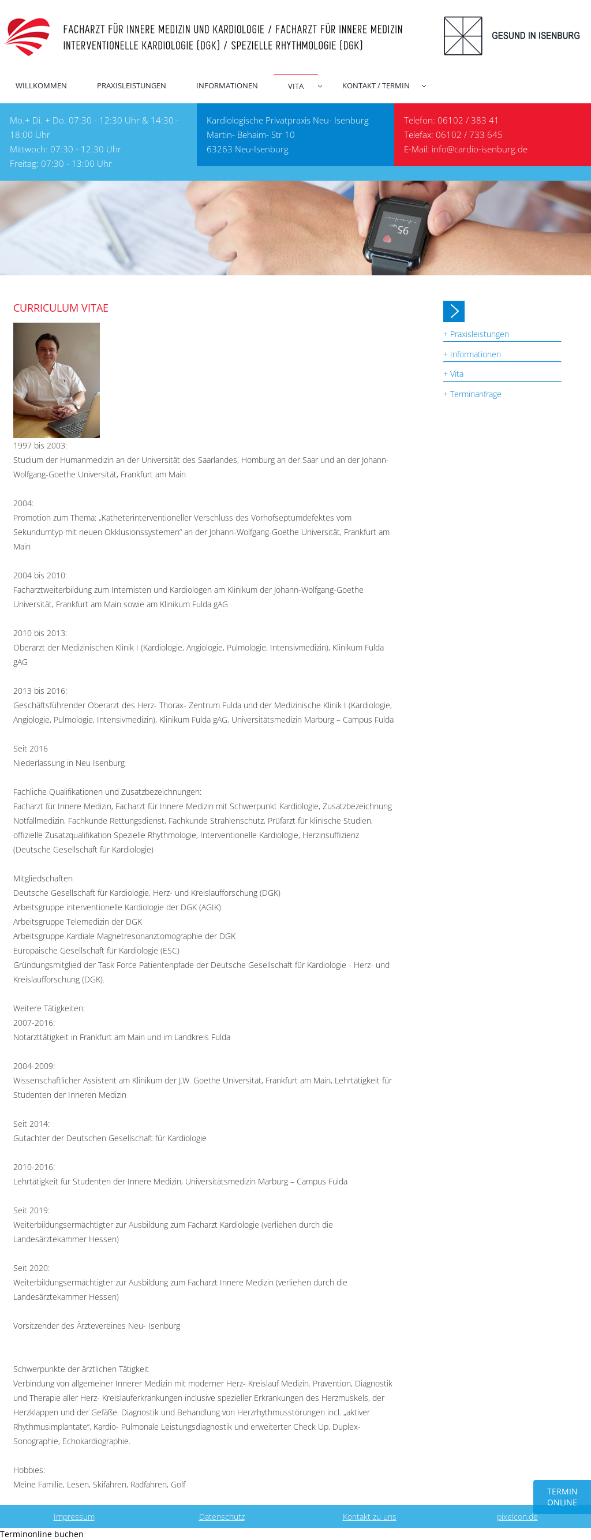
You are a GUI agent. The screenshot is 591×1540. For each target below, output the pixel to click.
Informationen (227, 85)
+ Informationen (472, 354)
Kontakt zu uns (370, 1516)
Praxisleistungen (131, 85)
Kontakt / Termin (376, 85)
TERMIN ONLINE (562, 1497)
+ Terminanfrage (472, 393)
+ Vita (453, 373)
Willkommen (41, 85)
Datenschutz (222, 1516)
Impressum (74, 1516)
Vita (296, 86)
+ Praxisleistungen (476, 333)
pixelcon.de (517, 1516)
